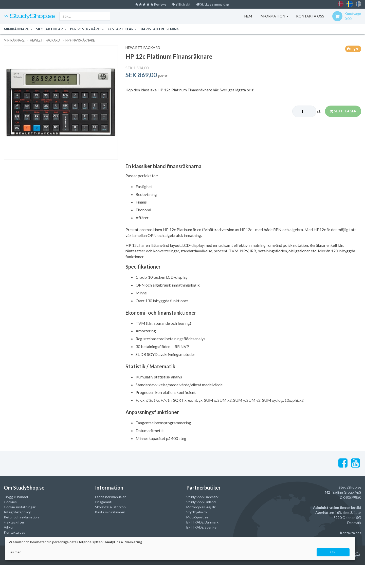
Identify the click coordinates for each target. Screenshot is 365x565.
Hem (247, 16)
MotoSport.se (197, 517)
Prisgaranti (103, 501)
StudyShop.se (32, 15)
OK (333, 552)
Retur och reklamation (21, 517)
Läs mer (15, 552)
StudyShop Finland (201, 501)
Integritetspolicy (17, 512)
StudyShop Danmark (202, 496)
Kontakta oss (14, 532)
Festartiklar (122, 29)
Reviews (149, 4)
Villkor (9, 527)
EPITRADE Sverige (201, 527)
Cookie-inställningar (19, 507)
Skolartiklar (51, 29)
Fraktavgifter (14, 522)
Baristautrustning (160, 29)
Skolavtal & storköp (110, 507)
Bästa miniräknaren (110, 512)
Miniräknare (18, 29)
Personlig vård (87, 29)
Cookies (10, 501)
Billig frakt (181, 4)
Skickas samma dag (214, 4)
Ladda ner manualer (110, 496)
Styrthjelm (194, 512)
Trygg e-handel (16, 496)
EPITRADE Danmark (202, 522)
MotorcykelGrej (198, 507)
